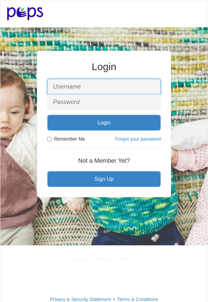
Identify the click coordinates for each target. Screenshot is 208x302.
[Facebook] (80, 259)
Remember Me (66, 139)
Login (103, 122)
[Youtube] (102, 259)
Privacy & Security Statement (80, 299)
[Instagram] (124, 259)
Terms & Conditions (137, 299)
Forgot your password (138, 139)
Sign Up (104, 179)
